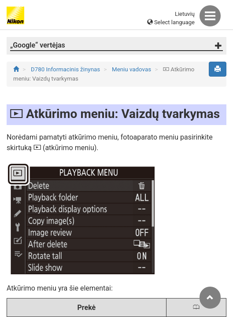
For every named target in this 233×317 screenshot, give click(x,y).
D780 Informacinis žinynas (66, 69)
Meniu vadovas (132, 69)
